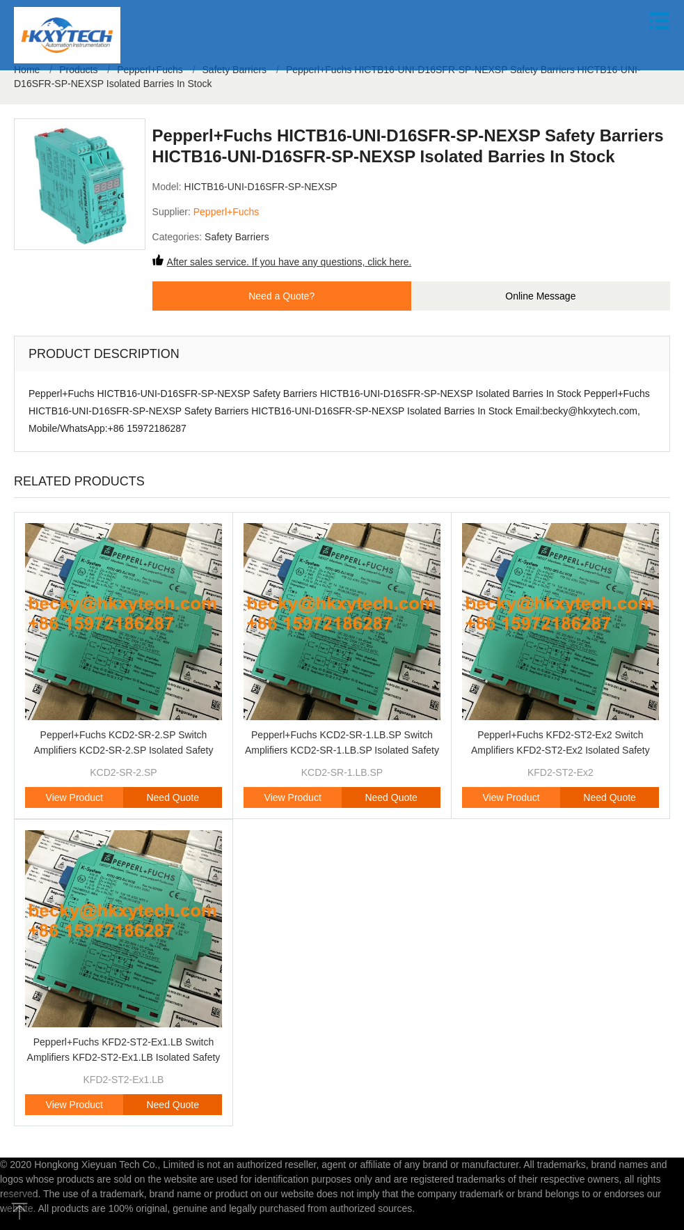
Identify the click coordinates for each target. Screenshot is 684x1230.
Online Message (540, 296)
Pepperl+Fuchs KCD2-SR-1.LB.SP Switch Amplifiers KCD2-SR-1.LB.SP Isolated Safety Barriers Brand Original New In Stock (342, 750)
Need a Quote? (281, 296)
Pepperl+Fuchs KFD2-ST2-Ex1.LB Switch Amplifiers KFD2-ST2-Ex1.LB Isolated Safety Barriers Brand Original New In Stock (124, 1057)
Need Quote (172, 797)
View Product (74, 797)
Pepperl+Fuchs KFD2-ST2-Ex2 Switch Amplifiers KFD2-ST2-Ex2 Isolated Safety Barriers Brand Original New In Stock (560, 750)
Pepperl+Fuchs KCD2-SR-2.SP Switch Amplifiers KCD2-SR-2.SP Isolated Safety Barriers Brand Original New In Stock (123, 750)
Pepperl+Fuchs (226, 211)
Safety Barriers (237, 236)
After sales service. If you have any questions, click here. (289, 261)
